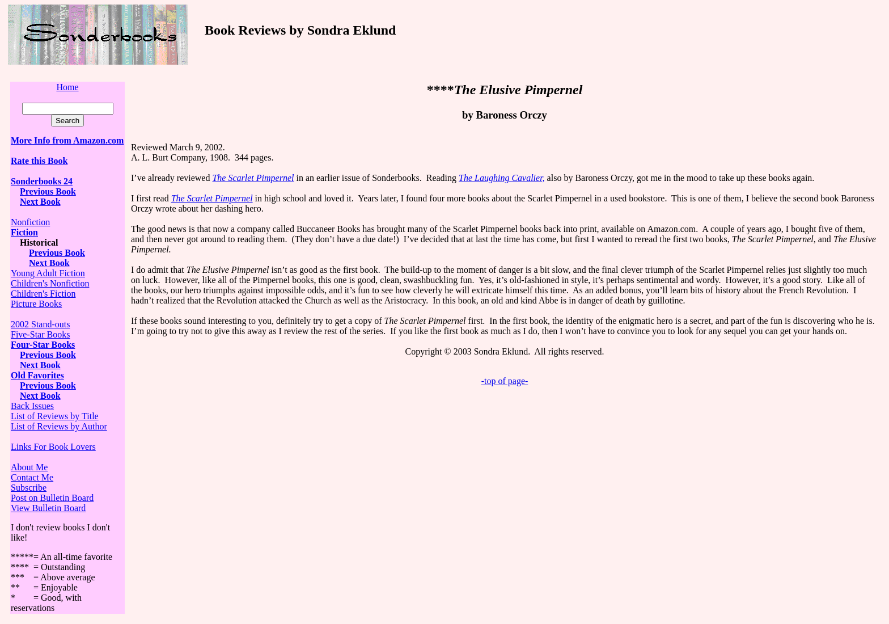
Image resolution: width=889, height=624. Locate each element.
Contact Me (32, 477)
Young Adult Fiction (48, 273)
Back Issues (32, 406)
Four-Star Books (43, 344)
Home (67, 87)
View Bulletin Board (48, 508)
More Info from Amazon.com (67, 140)
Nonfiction (30, 222)
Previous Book (48, 191)
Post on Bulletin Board (52, 498)
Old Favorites (37, 375)
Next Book (40, 365)
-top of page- (504, 381)
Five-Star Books (40, 334)
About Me (29, 467)
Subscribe (28, 487)
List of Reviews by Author (59, 426)
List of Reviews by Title (55, 416)
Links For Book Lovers (53, 447)
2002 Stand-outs (40, 324)
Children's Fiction (43, 293)
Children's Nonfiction (50, 283)
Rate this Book (39, 161)
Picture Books (36, 304)
